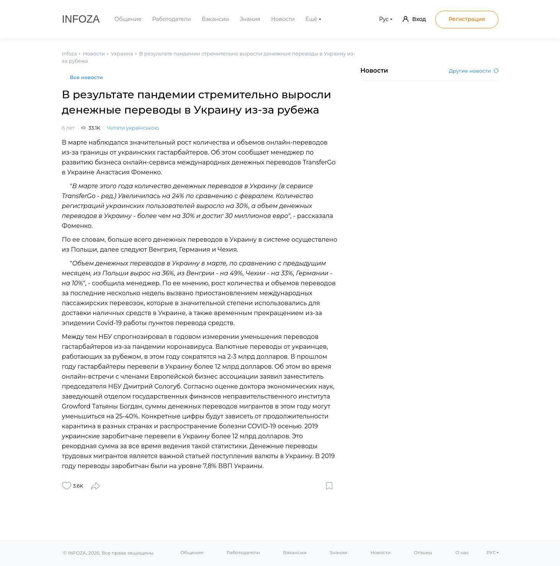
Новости (283, 19)
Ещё (311, 19)
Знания (250, 19)
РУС (491, 552)
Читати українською (132, 128)
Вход (414, 19)
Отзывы (423, 552)
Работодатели (171, 19)
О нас (462, 552)
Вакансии (215, 19)
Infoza (81, 19)
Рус (384, 19)
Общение (128, 19)
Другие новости (473, 71)
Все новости (86, 77)
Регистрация (467, 19)
